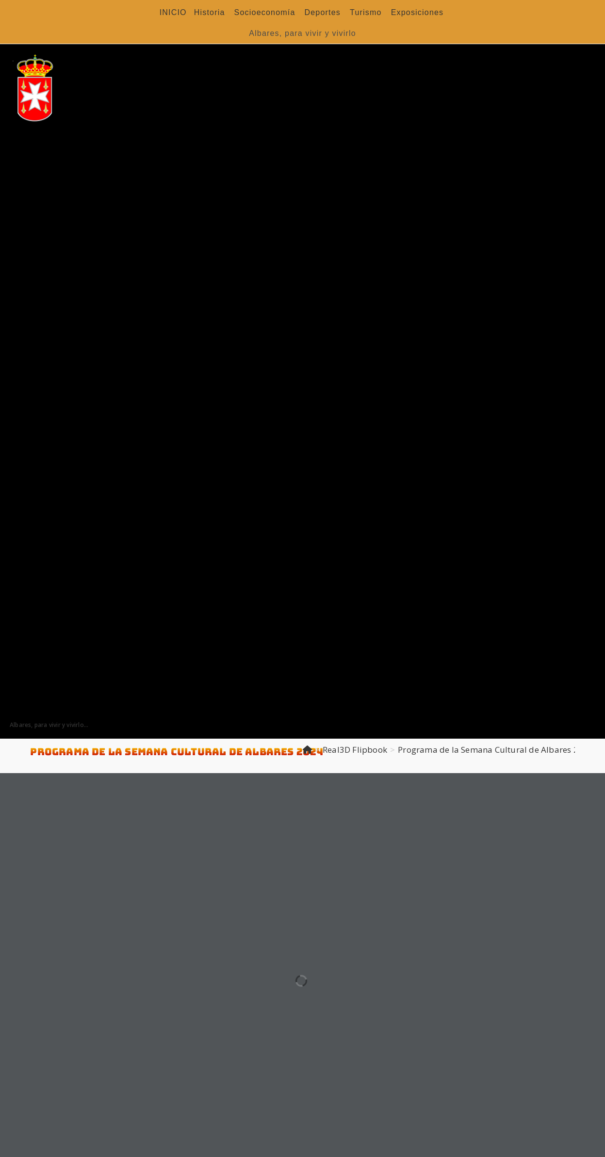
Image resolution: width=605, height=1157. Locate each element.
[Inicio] (307, 749)
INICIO (173, 12)
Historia (209, 12)
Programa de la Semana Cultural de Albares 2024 (495, 749)
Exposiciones (417, 12)
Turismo (366, 12)
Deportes (323, 12)
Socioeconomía (264, 12)
